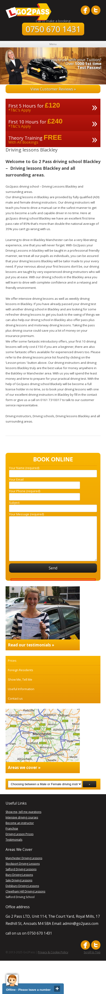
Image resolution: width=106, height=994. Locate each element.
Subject (14, 502)
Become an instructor (20, 823)
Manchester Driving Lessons (24, 858)
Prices (12, 660)
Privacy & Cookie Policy (53, 952)
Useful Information (21, 689)
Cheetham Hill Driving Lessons (25, 891)
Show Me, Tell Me (20, 679)
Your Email (16, 479)
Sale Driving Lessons (19, 880)
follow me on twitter (95, 10)
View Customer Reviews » (53, 89)
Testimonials (14, 840)
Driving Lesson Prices (19, 834)
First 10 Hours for (27, 122)
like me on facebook (85, 10)
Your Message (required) (26, 514)
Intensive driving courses (22, 817)
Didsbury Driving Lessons (22, 886)
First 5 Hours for (26, 106)
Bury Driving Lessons (19, 875)
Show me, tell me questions (23, 812)
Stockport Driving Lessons (23, 864)
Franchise (12, 828)
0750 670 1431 (53, 29)
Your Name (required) (24, 468)
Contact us (15, 698)
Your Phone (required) (24, 491)
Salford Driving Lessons (21, 869)
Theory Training (25, 138)
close (57, 989)
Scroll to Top (92, 952)
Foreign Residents (20, 670)
